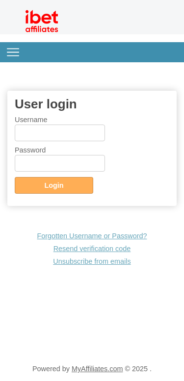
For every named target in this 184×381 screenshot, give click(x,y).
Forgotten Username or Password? (92, 236)
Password (30, 150)
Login (53, 185)
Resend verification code (92, 249)
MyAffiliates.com (97, 369)
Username (31, 120)
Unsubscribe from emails (92, 261)
